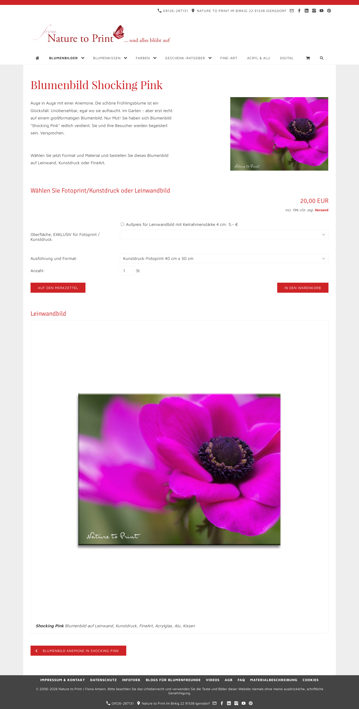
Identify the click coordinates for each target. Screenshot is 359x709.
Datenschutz (103, 680)
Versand (321, 210)
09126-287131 (173, 11)
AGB (228, 680)
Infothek (131, 680)
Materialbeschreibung (273, 680)
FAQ (241, 680)
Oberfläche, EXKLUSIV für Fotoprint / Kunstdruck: (65, 237)
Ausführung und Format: (54, 258)
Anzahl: (38, 270)
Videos (213, 680)
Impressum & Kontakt (62, 680)
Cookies (311, 680)
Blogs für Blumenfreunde (173, 680)
